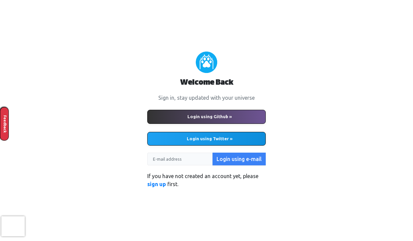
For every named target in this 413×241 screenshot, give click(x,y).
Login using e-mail (239, 159)
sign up (156, 184)
